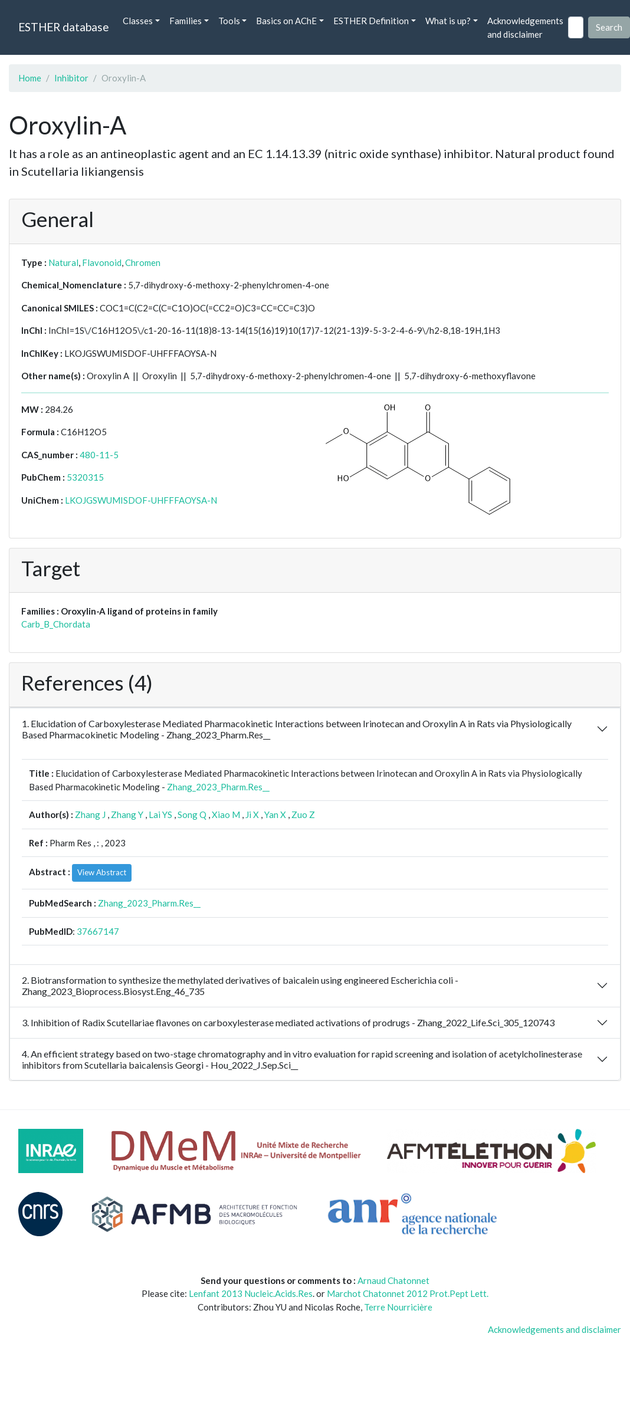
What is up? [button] (448, 20)
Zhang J (90, 814)
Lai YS (160, 814)
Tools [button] (229, 20)
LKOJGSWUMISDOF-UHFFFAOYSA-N (141, 500)
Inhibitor (71, 78)
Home (29, 78)
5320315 (85, 477)
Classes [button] (138, 20)
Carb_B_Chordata (55, 624)
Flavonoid (102, 262)
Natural (63, 262)
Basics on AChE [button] (286, 20)
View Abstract (101, 872)
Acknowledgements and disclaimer (525, 27)
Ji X (252, 814)
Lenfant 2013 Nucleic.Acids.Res (251, 1293)
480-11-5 (99, 454)
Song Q (192, 814)
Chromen (142, 262)
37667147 (98, 931)
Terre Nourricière (398, 1307)
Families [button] (185, 20)
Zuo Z (303, 814)
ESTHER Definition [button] (371, 20)
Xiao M (226, 814)
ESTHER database (63, 27)
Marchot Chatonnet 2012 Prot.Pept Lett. (407, 1293)
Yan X (275, 814)
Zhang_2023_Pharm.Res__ (218, 786)
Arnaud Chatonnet (393, 1280)
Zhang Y (127, 814)
